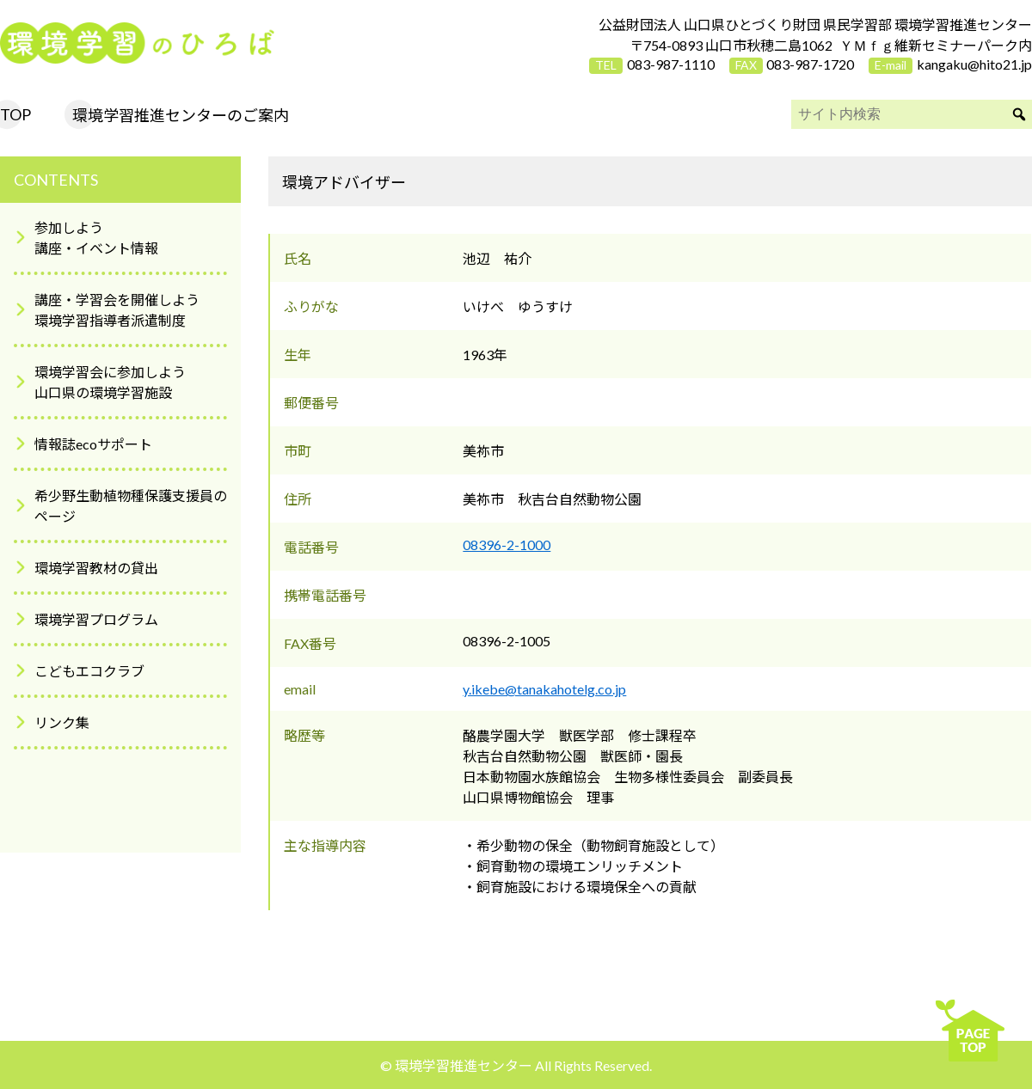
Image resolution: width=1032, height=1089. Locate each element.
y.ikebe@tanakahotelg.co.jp (544, 689)
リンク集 (61, 722)
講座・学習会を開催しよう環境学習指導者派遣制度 (117, 309)
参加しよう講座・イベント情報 (96, 237)
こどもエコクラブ (89, 671)
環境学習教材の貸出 (96, 568)
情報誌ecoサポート (93, 444)
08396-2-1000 (506, 544)
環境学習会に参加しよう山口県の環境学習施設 (110, 382)
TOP (15, 114)
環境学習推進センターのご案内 (180, 115)
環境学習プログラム (96, 619)
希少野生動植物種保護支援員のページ (130, 505)
